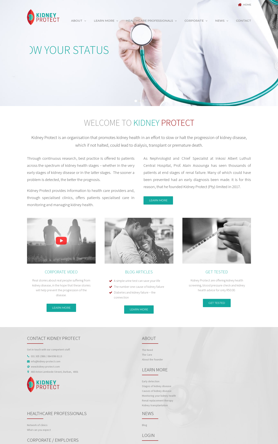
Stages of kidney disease (156, 386)
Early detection (150, 381)
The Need (147, 350)
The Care (147, 354)
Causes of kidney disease (156, 391)
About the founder (152, 359)
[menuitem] (243, 5)
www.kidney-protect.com (45, 366)
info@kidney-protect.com (45, 361)
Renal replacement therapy (157, 400)
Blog (144, 425)
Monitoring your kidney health (159, 395)
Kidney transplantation (155, 405)
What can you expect (39, 430)
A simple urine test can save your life (137, 281)
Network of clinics (37, 425)
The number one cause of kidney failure (139, 286)
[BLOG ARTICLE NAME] (139, 220)
